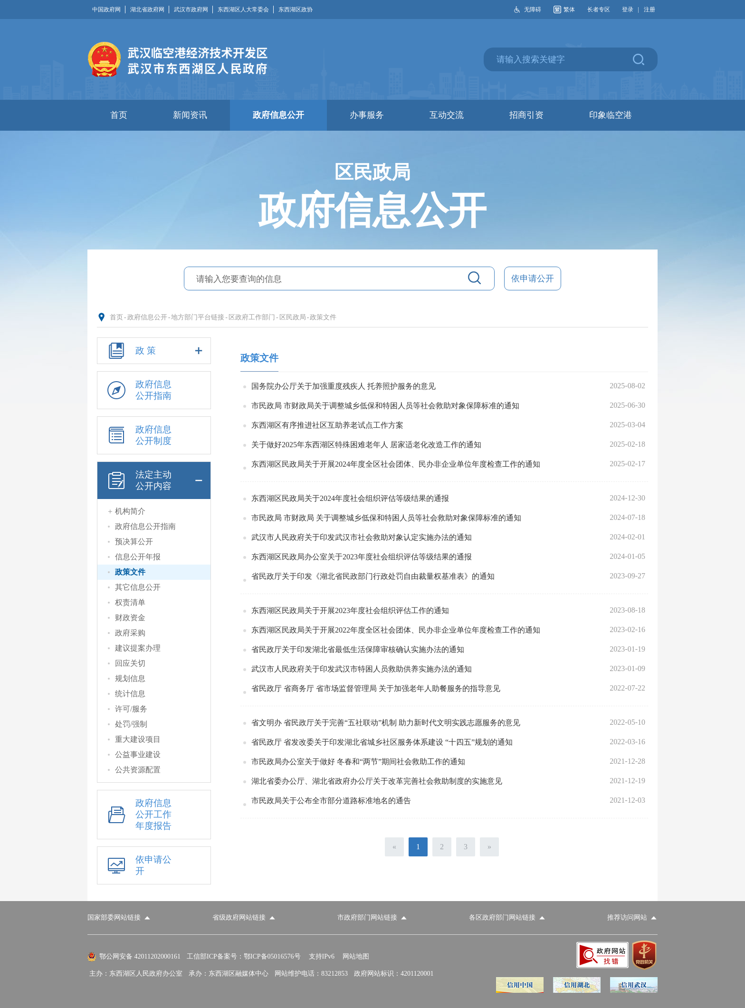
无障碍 (532, 9)
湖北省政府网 (149, 9)
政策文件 (323, 317)
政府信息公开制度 (138, 435)
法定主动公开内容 (153, 480)
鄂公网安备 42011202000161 (140, 956)
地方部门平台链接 (197, 317)
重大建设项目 (138, 739)
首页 (116, 317)
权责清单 (130, 602)
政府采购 (130, 633)
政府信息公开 (147, 317)
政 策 (153, 351)
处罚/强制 (131, 724)
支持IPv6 (321, 956)
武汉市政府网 (193, 9)
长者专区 (598, 9)
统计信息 (130, 694)
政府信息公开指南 (138, 390)
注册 (649, 9)
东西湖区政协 (295, 9)
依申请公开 (532, 278)
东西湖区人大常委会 (246, 9)
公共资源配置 (138, 770)
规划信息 (130, 678)
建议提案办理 (138, 648)
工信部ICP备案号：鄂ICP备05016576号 (244, 956)
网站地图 (356, 956)
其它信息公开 (138, 587)
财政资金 (130, 618)
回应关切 (130, 663)
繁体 (569, 9)
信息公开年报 (138, 557)
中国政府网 (108, 9)
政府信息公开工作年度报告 (138, 814)
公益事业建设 (138, 754)
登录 (627, 9)
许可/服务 (131, 709)
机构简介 (130, 511)
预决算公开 (134, 542)
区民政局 (292, 317)
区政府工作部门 (252, 317)
